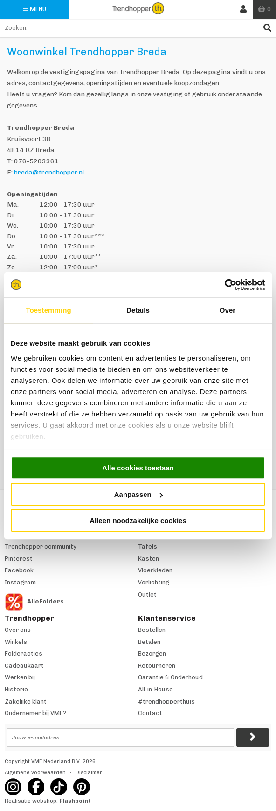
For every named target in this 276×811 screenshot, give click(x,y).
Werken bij (20, 677)
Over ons (18, 629)
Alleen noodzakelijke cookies (138, 520)
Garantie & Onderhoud (170, 677)
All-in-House (155, 689)
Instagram (20, 582)
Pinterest (19, 558)
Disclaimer (89, 773)
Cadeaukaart (24, 665)
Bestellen (152, 629)
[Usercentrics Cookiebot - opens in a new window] (224, 285)
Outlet (147, 594)
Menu (34, 9)
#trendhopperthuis (166, 701)
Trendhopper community (40, 546)
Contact (150, 713)
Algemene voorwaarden (35, 773)
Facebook (19, 570)
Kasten (148, 558)
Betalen (149, 641)
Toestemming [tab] (48, 310)
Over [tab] (228, 310)
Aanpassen (138, 494)
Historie (16, 689)
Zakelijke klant (26, 701)
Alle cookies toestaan (137, 468)
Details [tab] (138, 310)
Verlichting (153, 582)
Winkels (16, 641)
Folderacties (23, 653)
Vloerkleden (155, 570)
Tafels (147, 546)
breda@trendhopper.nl (49, 172)
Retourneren (156, 665)
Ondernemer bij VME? (35, 713)
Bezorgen (152, 653)
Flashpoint (75, 801)
